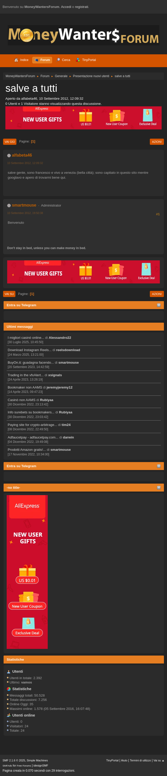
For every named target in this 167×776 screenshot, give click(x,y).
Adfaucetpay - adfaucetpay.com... (33, 437)
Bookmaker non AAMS (25, 387)
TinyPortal (112, 760)
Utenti (17, 671)
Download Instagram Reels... (30, 350)
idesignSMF (41, 765)
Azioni (157, 141)
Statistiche (15, 659)
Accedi (66, 7)
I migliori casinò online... (26, 338)
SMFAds (7, 765)
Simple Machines (37, 760)
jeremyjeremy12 (60, 387)
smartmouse (68, 362)
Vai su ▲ (158, 760)
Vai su (9, 293)
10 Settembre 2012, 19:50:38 (25, 213)
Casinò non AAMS (21, 400)
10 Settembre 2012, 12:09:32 (25, 163)
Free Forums (24, 765)
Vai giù (10, 141)
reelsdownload (68, 350)
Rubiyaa (46, 400)
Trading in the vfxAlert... (26, 375)
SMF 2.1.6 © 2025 (14, 760)
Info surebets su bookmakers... (31, 412)
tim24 (66, 425)
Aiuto (124, 760)
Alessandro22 (60, 338)
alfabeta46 (22, 155)
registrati (81, 7)
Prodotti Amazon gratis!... (27, 450)
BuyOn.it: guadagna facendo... (31, 362)
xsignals (55, 375)
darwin (68, 437)
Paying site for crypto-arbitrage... (32, 425)
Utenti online (23, 715)
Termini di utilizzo (140, 760)
